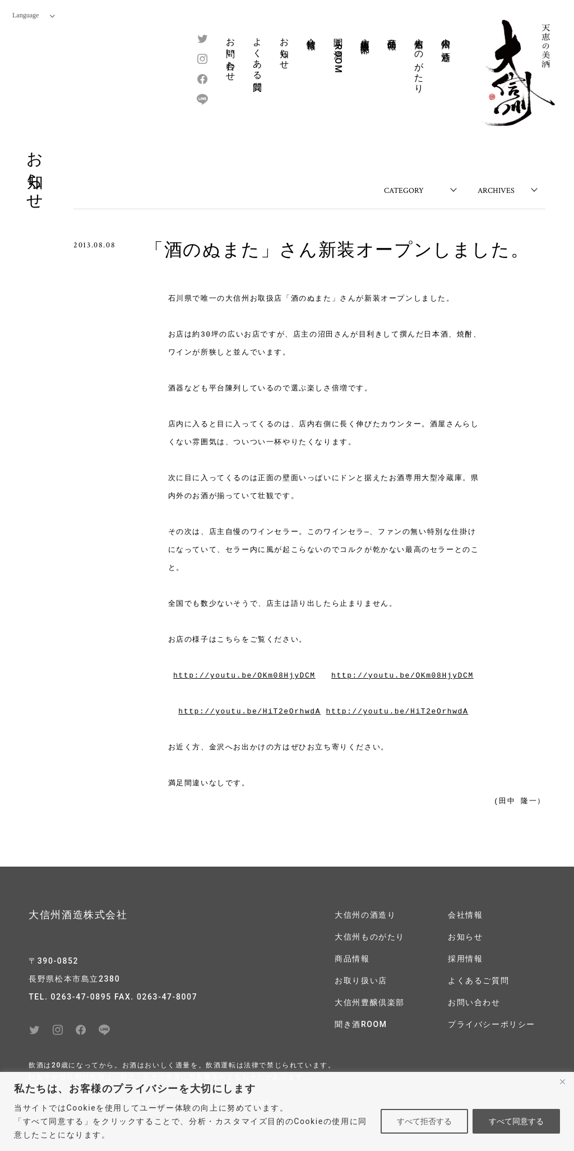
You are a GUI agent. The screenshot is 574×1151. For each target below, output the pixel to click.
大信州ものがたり (419, 60)
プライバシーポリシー (491, 1024)
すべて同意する (516, 1121)
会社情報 (311, 33)
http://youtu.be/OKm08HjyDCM (244, 676)
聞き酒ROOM (338, 52)
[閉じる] (562, 1081)
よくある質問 (257, 54)
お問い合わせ (230, 54)
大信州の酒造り (446, 44)
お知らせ (284, 48)
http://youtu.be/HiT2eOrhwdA (249, 712)
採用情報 (465, 958)
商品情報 (392, 33)
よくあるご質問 (478, 980)
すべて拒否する (424, 1121)
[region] (287, 1111)
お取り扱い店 (361, 980)
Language (33, 15)
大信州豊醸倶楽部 (365, 35)
